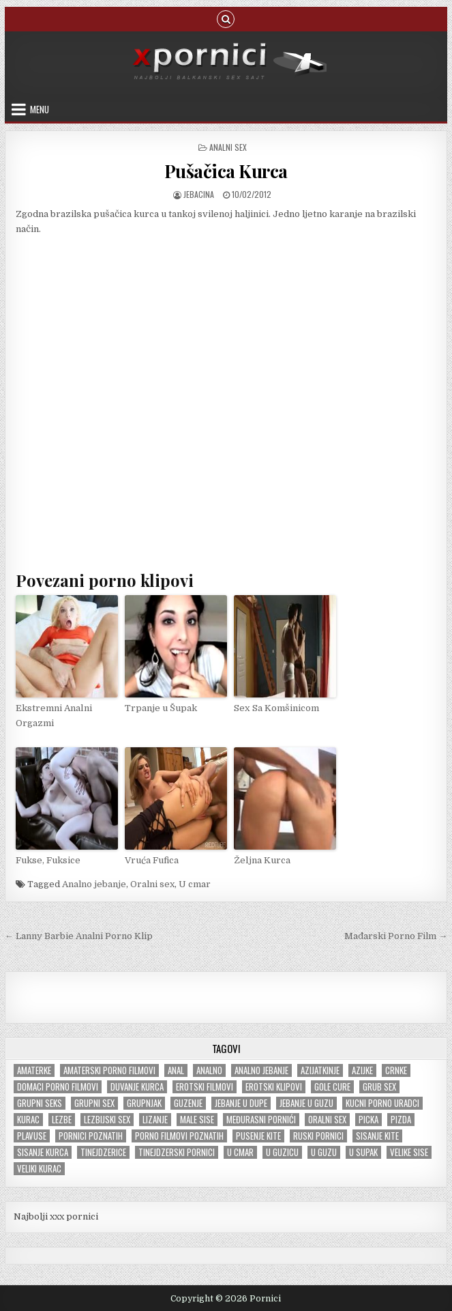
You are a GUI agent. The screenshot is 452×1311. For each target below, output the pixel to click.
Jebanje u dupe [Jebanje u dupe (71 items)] (241, 1102)
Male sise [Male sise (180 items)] (197, 1118)
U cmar (195, 883)
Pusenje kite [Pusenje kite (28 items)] (258, 1135)
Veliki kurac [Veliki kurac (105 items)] (39, 1168)
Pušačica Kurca (226, 171)
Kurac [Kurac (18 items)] (28, 1118)
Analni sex (228, 147)
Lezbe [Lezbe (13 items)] (62, 1118)
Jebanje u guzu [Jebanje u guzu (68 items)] (306, 1102)
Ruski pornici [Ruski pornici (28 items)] (318, 1135)
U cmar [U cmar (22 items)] (240, 1151)
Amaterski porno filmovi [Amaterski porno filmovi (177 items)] (109, 1069)
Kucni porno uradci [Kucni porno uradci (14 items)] (382, 1102)
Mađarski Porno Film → (395, 936)
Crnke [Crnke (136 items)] (396, 1069)
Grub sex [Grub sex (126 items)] (379, 1086)
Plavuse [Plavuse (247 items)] (31, 1135)
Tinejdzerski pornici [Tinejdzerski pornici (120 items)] (176, 1151)
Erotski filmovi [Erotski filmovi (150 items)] (204, 1086)
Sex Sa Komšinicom (276, 707)
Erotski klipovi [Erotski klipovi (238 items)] (273, 1086)
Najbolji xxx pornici (56, 1216)
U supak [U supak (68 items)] (363, 1151)
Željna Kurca (262, 859)
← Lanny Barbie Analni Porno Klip (79, 936)
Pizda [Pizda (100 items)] (401, 1118)
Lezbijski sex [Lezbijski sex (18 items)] (107, 1118)
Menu (39, 109)
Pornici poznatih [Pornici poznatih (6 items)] (91, 1135)
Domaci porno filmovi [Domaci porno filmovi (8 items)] (57, 1086)
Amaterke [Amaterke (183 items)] (34, 1069)
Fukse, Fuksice (48, 859)
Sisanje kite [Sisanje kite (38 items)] (377, 1135)
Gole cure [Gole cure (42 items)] (332, 1086)
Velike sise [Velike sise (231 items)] (409, 1151)
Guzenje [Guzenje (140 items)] (188, 1102)
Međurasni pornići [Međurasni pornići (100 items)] (261, 1118)
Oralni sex (152, 883)
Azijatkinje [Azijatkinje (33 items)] (320, 1069)
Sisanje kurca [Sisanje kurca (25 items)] (42, 1151)
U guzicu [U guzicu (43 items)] (282, 1151)
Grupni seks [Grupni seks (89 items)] (39, 1102)
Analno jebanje (94, 883)
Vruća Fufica (152, 859)
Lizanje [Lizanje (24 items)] (155, 1118)
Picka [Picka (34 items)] (368, 1118)
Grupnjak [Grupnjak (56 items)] (144, 1102)
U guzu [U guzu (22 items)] (324, 1151)
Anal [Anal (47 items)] (176, 1069)
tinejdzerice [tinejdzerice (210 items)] (103, 1151)
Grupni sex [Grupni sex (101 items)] (94, 1102)
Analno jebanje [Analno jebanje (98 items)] (261, 1069)
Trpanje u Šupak (161, 707)
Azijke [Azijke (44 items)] (362, 1069)
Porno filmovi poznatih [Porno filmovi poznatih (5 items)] (179, 1135)
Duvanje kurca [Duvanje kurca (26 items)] (137, 1086)
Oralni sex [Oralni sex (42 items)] (327, 1118)
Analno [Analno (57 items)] (209, 1069)
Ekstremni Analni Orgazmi (53, 714)
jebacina (198, 194)
